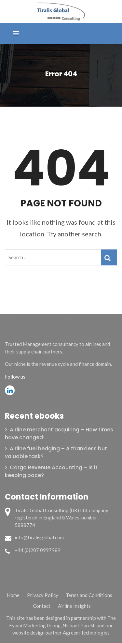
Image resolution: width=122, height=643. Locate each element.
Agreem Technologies (86, 633)
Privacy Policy (42, 595)
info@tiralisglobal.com (39, 537)
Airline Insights (74, 606)
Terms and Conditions (89, 595)
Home (13, 595)
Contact (41, 606)
